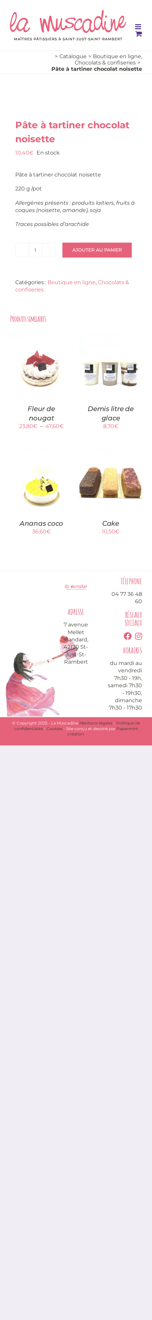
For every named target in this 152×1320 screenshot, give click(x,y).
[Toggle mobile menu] (138, 26)
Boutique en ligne (71, 282)
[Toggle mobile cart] (138, 33)
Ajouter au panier (97, 250)
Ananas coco (41, 523)
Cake (110, 523)
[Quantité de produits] (35, 250)
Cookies (54, 728)
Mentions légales (96, 722)
